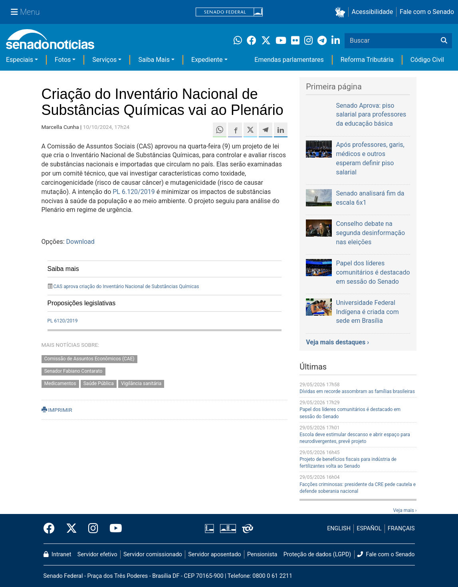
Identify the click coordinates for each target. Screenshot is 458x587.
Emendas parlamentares (288, 59)
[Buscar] (444, 41)
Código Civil (427, 59)
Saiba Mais (154, 59)
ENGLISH (339, 528)
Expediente (206, 59)
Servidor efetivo (97, 554)
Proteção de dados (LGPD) (317, 554)
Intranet (57, 554)
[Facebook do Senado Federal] (52, 528)
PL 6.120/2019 (134, 192)
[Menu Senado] (25, 12)
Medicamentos (60, 383)
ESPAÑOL (369, 528)
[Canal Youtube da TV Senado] (113, 528)
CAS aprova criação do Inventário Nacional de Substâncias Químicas (126, 286)
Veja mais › (405, 510)
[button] (341, 12)
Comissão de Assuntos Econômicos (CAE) (89, 359)
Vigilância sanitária (141, 383)
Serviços (104, 59)
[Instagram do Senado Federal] (93, 528)
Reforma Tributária (367, 59)
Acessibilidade (372, 12)
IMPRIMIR (57, 410)
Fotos (63, 59)
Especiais (19, 59)
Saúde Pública (98, 383)
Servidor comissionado (152, 554)
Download (80, 241)
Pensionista (262, 554)
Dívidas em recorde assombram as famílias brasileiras (357, 391)
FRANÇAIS (401, 528)
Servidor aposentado (214, 554)
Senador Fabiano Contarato (73, 371)
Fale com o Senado (427, 12)
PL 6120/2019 (63, 321)
